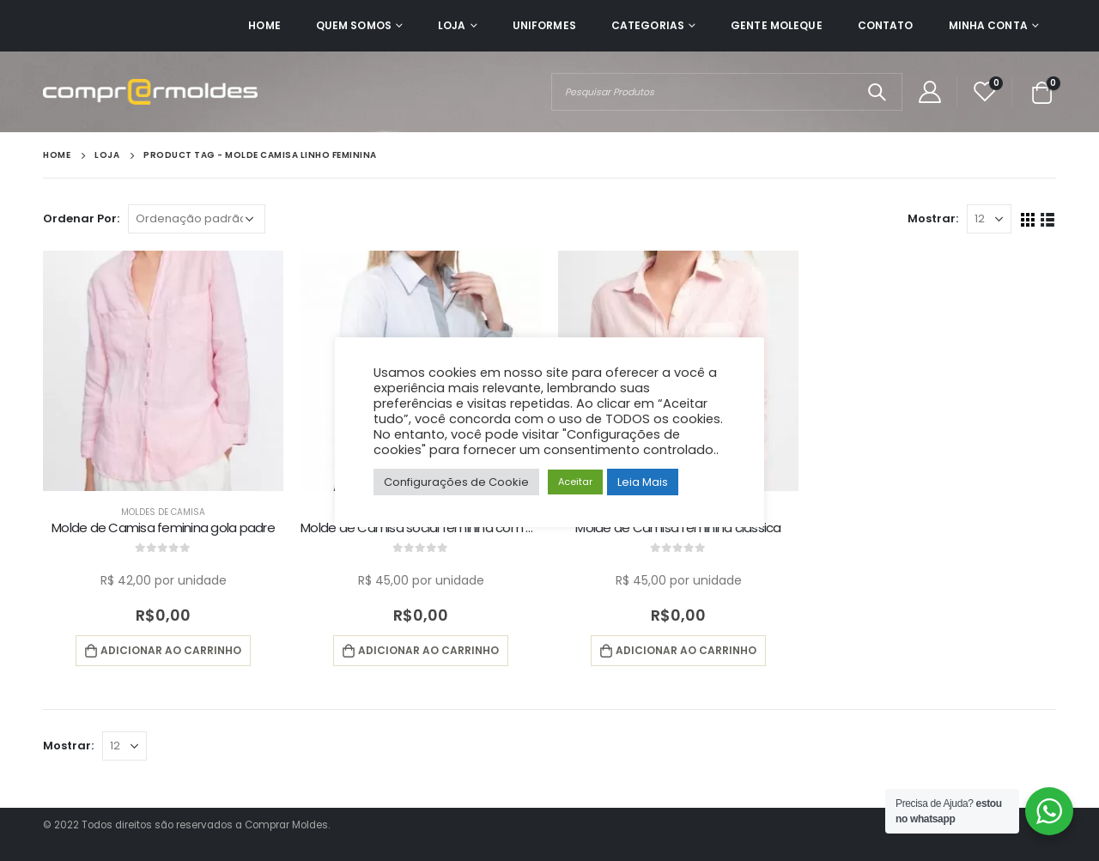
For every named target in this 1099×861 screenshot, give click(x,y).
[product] (163, 371)
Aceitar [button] (575, 481)
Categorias (647, 25)
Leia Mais (642, 482)
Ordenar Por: (81, 218)
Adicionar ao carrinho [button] (170, 650)
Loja (451, 25)
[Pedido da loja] (196, 218)
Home (264, 25)
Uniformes (544, 25)
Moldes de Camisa (163, 512)
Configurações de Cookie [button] (456, 482)
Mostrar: (933, 218)
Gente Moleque (777, 25)
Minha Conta (988, 25)
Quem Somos (354, 25)
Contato (886, 25)
